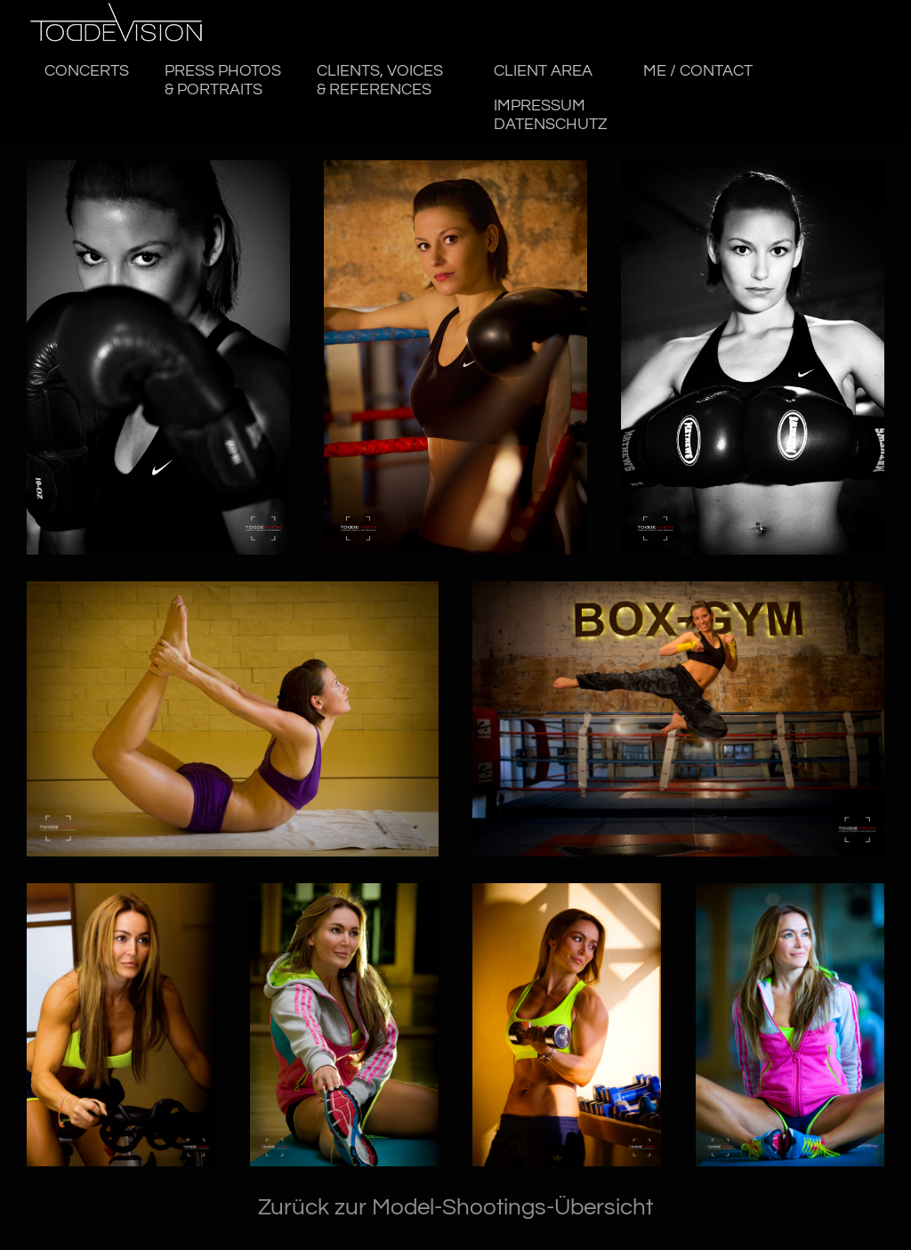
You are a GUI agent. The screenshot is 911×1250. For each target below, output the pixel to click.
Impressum (551, 115)
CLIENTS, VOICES (381, 80)
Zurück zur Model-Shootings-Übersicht (455, 1207)
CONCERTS (86, 71)
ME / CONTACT (698, 71)
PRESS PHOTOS (223, 80)
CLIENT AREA (544, 71)
